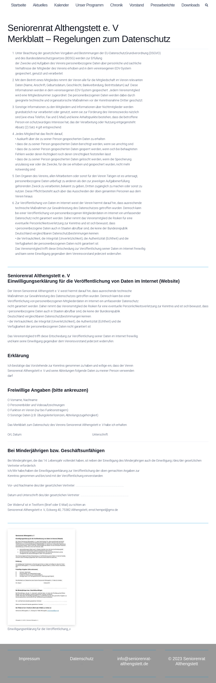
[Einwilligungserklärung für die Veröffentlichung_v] (108, 577)
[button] (206, 5)
